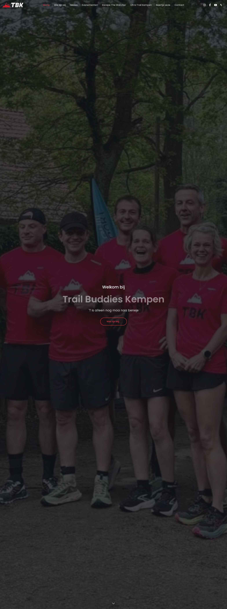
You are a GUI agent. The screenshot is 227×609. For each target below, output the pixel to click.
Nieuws (74, 5)
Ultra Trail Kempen (141, 5)
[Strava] (221, 5)
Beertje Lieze (163, 5)
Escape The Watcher (114, 5)
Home (46, 5)
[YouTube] (215, 5)
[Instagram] (204, 5)
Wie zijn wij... (114, 321)
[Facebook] (210, 5)
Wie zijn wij (60, 5)
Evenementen (90, 5)
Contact (179, 5)
